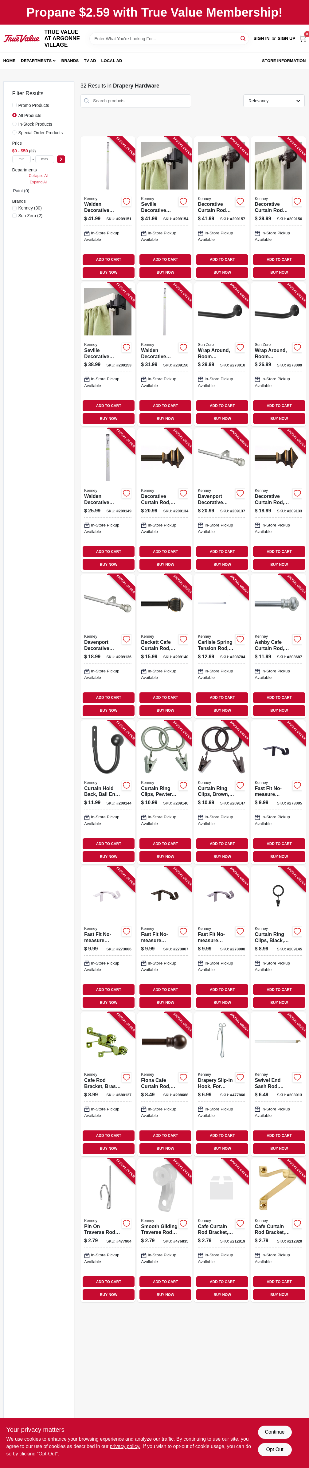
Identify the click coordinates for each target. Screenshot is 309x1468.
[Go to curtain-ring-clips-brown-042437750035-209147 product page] (221, 792)
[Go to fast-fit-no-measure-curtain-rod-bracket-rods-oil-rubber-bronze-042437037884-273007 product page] (164, 938)
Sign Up (286, 38)
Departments (36, 60)
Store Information (284, 60)
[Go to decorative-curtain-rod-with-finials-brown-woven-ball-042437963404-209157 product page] (221, 208)
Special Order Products (40, 132)
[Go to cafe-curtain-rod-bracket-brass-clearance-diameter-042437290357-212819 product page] (221, 1230)
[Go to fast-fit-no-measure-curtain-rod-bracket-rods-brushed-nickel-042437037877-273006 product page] (107, 938)
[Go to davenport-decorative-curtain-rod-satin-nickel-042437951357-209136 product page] (107, 646)
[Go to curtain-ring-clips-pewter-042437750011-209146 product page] (164, 792)
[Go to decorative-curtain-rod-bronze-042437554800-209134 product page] (164, 500)
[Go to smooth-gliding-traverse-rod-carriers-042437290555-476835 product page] (164, 1230)
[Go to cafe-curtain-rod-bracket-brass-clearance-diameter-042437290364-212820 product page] (278, 1230)
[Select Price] (61, 159)
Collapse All (39, 176)
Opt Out (274, 1449)
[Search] (243, 38)
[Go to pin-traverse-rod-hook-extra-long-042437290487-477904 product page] (107, 1230)
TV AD (90, 60)
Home (9, 60)
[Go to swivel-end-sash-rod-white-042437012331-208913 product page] (278, 1084)
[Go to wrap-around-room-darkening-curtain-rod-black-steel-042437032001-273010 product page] (221, 354)
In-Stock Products (35, 124)
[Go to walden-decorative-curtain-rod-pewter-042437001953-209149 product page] (107, 500)
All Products (29, 115)
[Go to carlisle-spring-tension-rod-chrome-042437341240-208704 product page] (221, 646)
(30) (30, 208)
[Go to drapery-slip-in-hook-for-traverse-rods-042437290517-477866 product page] (221, 1084)
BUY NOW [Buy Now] (108, 272)
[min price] (21, 159)
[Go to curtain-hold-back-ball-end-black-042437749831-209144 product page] (107, 792)
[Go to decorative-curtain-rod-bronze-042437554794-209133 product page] (278, 500)
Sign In (261, 38)
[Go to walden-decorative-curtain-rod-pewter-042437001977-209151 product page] (107, 208)
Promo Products (33, 105)
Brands (70, 60)
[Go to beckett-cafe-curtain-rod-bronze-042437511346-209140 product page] (164, 646)
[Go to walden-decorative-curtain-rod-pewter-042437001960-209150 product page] (164, 354)
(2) (30, 215)
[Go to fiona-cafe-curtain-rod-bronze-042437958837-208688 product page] (164, 1084)
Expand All (39, 182)
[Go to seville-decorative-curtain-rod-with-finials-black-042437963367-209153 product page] (107, 354)
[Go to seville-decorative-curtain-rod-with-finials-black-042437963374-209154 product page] (164, 208)
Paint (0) (21, 190)
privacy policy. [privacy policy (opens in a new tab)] (125, 1446)
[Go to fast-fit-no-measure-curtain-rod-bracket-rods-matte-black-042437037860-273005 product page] (278, 792)
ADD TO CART (108, 259)
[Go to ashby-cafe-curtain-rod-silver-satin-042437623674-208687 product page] (278, 646)
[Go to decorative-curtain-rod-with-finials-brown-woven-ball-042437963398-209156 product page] (278, 208)
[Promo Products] (14, 105)
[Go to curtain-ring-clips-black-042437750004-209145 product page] (278, 938)
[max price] (44, 159)
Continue (274, 1432)
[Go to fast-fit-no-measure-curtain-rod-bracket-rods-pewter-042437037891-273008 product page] (221, 938)
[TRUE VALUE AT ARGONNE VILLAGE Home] (21, 38)
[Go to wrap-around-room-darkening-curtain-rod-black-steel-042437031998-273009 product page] (278, 354)
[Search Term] (169, 39)
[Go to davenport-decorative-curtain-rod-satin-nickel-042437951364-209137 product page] (221, 500)
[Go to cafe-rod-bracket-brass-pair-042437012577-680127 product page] (107, 1084)
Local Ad (111, 60)
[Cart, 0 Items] (303, 38)
